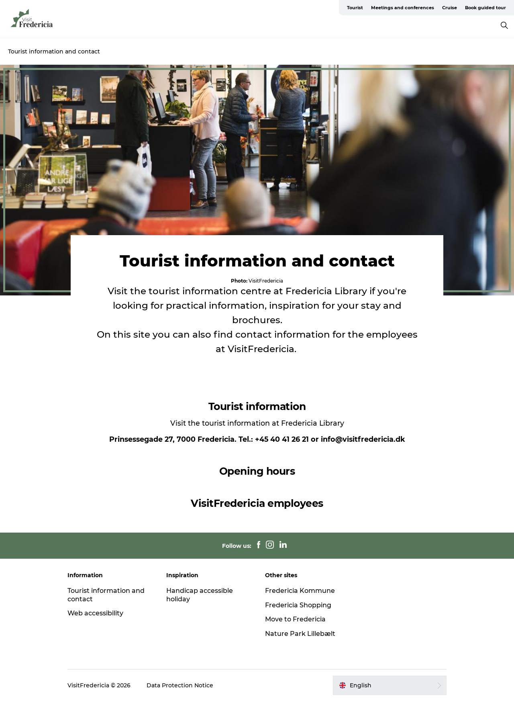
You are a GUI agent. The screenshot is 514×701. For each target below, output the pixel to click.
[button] (390, 685)
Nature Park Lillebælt (300, 633)
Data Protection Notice (180, 685)
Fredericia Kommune (300, 590)
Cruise (449, 7)
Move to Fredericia (295, 619)
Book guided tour (485, 7)
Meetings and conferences (402, 7)
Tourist (355, 7)
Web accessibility (95, 613)
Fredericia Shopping (298, 605)
